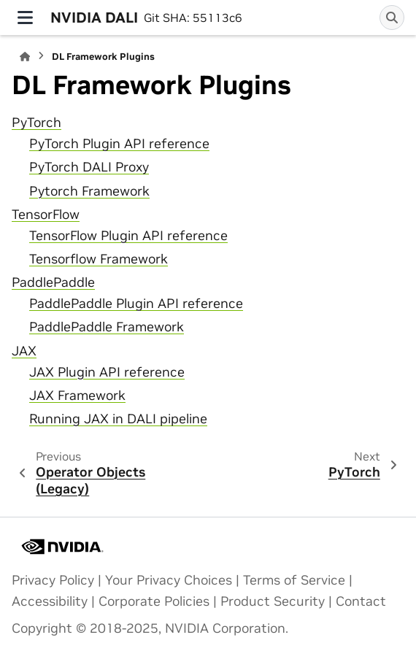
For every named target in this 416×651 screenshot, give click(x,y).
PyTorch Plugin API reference (119, 144)
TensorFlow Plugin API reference (128, 236)
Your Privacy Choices (168, 580)
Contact (361, 601)
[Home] (25, 56)
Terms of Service (294, 580)
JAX (24, 351)
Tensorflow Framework (98, 259)
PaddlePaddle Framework (106, 327)
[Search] (392, 17)
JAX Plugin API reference (107, 372)
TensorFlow (46, 215)
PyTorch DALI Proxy (89, 167)
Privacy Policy (53, 580)
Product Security (272, 601)
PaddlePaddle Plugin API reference (136, 304)
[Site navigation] (25, 17)
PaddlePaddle (53, 282)
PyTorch (36, 123)
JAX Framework (77, 396)
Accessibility (50, 601)
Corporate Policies (154, 601)
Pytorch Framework (89, 191)
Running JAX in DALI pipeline (118, 419)
